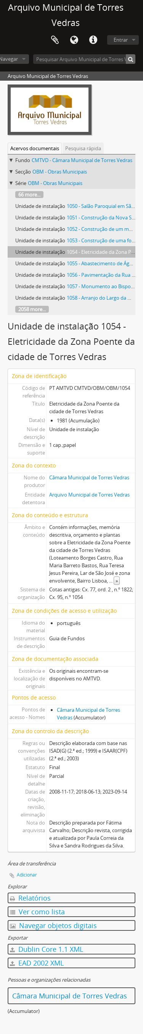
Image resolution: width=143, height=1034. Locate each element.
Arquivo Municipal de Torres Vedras (89, 494)
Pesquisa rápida (83, 148)
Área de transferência (54, 40)
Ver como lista (37, 911)
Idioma (74, 40)
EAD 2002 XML (37, 962)
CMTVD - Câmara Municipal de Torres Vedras (82, 160)
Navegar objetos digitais (53, 925)
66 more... (29, 194)
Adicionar (27, 875)
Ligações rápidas (93, 40)
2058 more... (32, 309)
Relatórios (30, 898)
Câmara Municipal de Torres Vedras (89, 477)
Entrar (121, 39)
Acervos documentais (34, 148)
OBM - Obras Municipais (59, 171)
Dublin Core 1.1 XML (46, 949)
